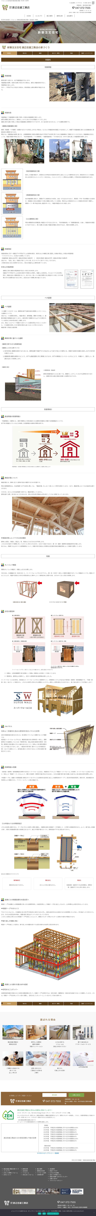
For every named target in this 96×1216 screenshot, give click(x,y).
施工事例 (49, 16)
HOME (29, 16)
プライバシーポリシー (56, 1180)
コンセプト (38, 16)
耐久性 (24, 53)
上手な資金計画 (83, 1059)
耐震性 (9, 53)
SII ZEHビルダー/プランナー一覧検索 (48, 1153)
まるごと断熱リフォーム (11, 1173)
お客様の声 (40, 1175)
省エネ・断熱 (55, 53)
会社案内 (73, 3)
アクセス (80, 3)
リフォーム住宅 (41, 1173)
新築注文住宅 (41, 1171)
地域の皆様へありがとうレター (59, 1177)
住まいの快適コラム (55, 1175)
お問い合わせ (87, 3)
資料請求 (54, 1095)
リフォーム (26, 1173)
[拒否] (94, 1212)
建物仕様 (59, 16)
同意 (40, 1213)
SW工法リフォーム (28, 1175)
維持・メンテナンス (87, 53)
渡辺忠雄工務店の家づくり (11, 1169)
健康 (40, 53)
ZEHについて (7, 1175)
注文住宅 (25, 1171)
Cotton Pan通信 (54, 1173)
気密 (71, 53)
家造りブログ (53, 1171)
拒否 (44, 1213)
